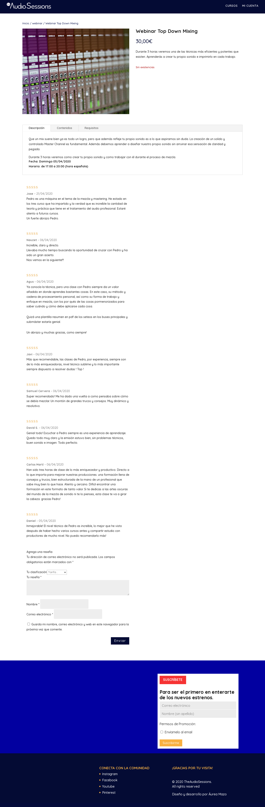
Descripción (36, 128)
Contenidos (64, 128)
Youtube (108, 786)
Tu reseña (33, 577)
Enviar (120, 641)
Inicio (25, 23)
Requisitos (91, 128)
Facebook (109, 780)
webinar (37, 23)
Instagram (110, 774)
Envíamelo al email (176, 732)
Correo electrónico (39, 614)
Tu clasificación (36, 572)
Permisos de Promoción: (178, 724)
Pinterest (109, 792)
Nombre (32, 604)
